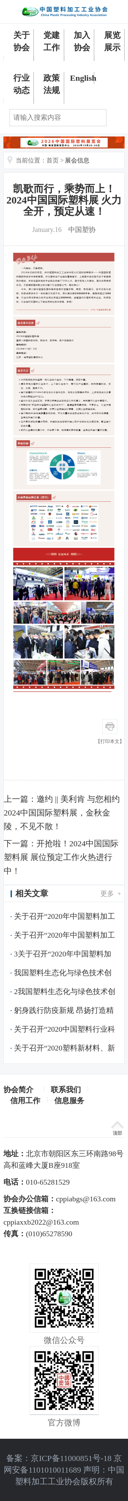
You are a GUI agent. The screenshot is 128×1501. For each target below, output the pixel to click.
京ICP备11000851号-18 (71, 1458)
